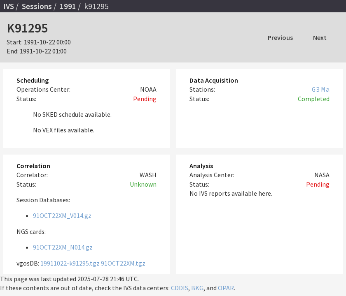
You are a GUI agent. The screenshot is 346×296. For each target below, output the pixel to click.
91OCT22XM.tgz (123, 263)
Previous (280, 37)
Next (320, 37)
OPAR (226, 288)
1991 (68, 6)
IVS (8, 6)
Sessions (37, 6)
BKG (197, 288)
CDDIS (179, 288)
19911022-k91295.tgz (70, 263)
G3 (316, 89)
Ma (325, 89)
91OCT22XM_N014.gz (63, 247)
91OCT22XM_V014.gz (62, 215)
